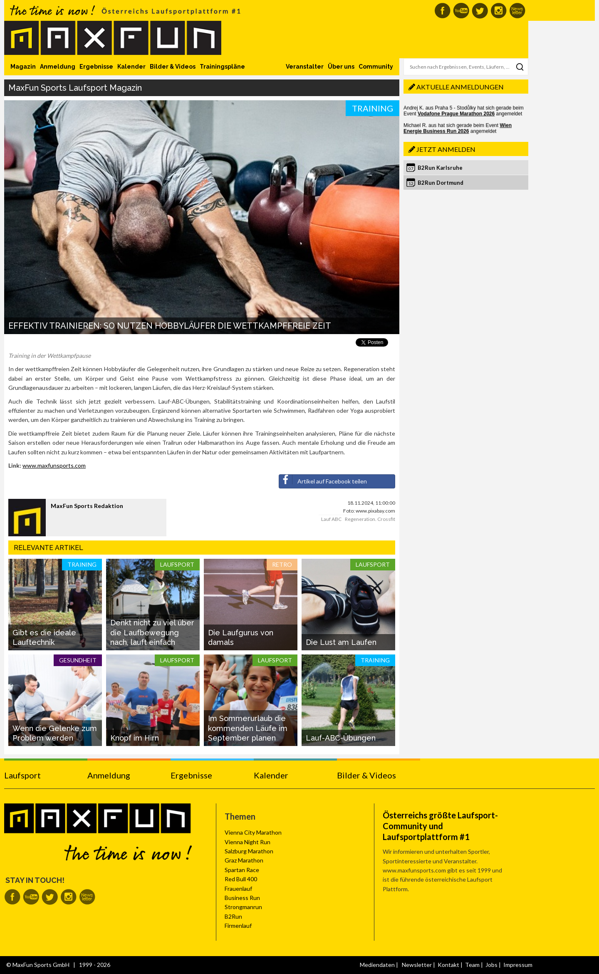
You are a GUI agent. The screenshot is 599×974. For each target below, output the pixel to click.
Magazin (23, 66)
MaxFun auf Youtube (461, 10)
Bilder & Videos (173, 66)
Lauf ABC (331, 519)
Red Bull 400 (241, 878)
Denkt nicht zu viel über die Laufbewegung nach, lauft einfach (152, 632)
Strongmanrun (243, 906)
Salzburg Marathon (249, 851)
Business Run (242, 897)
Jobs (491, 964)
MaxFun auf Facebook (442, 10)
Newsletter (417, 964)
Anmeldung (57, 66)
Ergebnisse (96, 66)
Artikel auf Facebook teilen (323, 480)
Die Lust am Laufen (341, 642)
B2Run (233, 916)
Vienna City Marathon (253, 832)
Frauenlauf (238, 888)
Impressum (517, 964)
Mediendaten (377, 964)
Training (372, 108)
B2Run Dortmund (440, 182)
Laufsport (22, 775)
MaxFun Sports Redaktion (87, 505)
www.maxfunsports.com (54, 465)
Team (472, 964)
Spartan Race (242, 869)
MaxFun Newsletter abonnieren (517, 10)
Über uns (341, 66)
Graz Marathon (244, 860)
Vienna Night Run (247, 841)
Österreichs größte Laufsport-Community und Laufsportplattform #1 (440, 826)
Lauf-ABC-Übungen (341, 738)
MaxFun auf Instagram (498, 10)
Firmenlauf (238, 925)
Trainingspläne (222, 66)
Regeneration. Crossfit (370, 519)
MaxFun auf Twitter (480, 10)
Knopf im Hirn (134, 738)
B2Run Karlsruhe (440, 167)
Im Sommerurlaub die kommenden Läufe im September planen (247, 728)
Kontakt (448, 964)
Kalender (131, 66)
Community (376, 66)
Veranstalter (305, 66)
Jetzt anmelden (445, 149)
